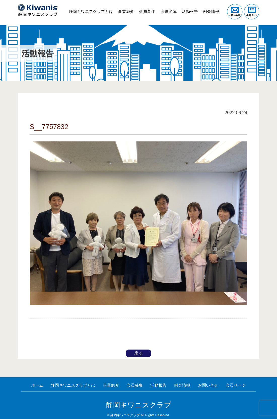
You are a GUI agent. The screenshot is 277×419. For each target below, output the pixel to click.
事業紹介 (119, 7)
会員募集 (142, 7)
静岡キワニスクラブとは (82, 7)
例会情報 (210, 7)
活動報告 (187, 7)
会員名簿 (165, 7)
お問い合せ (229, 378)
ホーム (43, 378)
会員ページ (138, 385)
